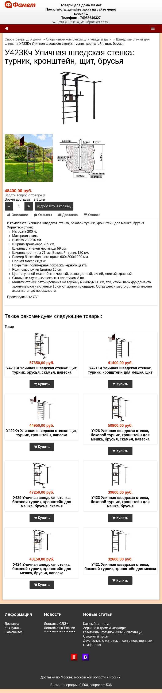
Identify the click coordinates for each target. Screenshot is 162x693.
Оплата (92, 215)
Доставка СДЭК (56, 623)
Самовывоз (14, 632)
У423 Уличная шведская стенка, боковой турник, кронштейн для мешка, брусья (120, 502)
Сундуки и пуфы (96, 636)
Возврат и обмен (18, 636)
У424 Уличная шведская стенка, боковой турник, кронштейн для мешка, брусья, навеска (41, 568)
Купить (42, 384)
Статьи (10, 640)
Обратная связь (95, 22)
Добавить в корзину (54, 206)
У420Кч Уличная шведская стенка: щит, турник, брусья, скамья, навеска (41, 370)
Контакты (12, 645)
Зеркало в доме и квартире (104, 628)
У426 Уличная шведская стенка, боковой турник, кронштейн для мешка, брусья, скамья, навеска (120, 435)
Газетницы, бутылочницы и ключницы (112, 632)
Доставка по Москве (60, 632)
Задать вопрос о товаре (23, 195)
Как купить (13, 628)
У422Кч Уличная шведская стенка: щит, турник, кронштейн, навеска (41, 433)
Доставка (68, 215)
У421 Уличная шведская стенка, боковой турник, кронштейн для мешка (120, 566)
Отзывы (43, 215)
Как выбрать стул (96, 623)
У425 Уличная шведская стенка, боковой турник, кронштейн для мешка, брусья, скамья (41, 502)
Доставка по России (59, 628)
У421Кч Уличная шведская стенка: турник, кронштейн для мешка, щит (120, 370)
